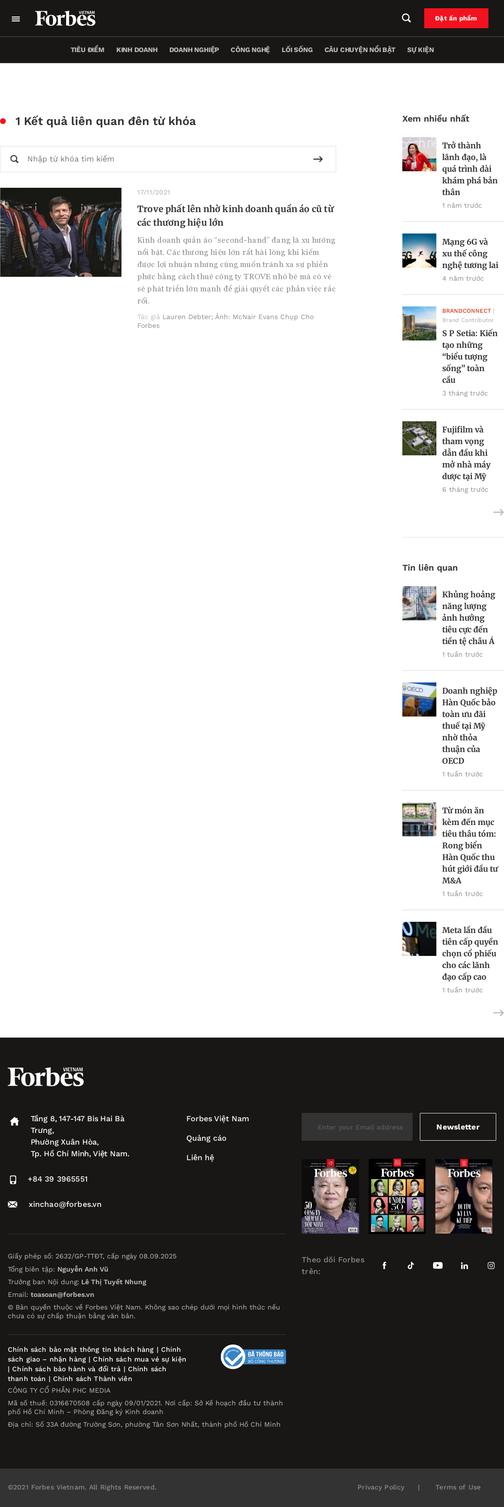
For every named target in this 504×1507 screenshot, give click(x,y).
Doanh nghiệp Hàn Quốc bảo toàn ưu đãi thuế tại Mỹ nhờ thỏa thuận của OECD (469, 726)
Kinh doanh (137, 50)
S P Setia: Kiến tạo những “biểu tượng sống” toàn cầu (470, 356)
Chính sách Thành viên (92, 1378)
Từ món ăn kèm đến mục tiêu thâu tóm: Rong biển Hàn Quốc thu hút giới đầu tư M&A (470, 845)
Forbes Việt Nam (217, 1118)
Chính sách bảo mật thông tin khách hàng (81, 1349)
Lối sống (297, 50)
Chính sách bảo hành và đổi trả (66, 1369)
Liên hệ (200, 1157)
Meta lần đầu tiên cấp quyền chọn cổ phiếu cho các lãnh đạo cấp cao (470, 953)
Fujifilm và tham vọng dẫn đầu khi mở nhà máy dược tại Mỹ (466, 453)
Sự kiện (420, 50)
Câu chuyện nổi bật (360, 50)
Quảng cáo (206, 1138)
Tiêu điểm (88, 50)
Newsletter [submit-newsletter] (458, 1126)
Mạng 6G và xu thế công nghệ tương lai (470, 253)
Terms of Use (458, 1487)
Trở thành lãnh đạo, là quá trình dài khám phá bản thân (470, 169)
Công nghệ (250, 50)
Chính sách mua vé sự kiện (139, 1359)
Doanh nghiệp (194, 50)
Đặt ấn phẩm (459, 18)
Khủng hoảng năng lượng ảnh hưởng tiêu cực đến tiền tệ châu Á (468, 618)
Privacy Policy (381, 1487)
